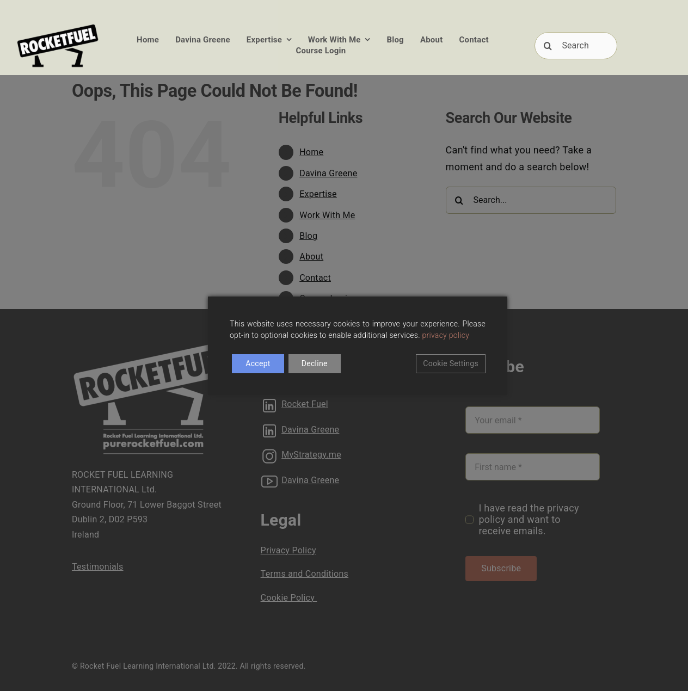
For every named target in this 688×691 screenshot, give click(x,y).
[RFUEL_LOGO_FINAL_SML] (57, 26)
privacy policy (446, 335)
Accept (257, 363)
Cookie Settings (450, 363)
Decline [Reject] (315, 363)
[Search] (576, 45)
